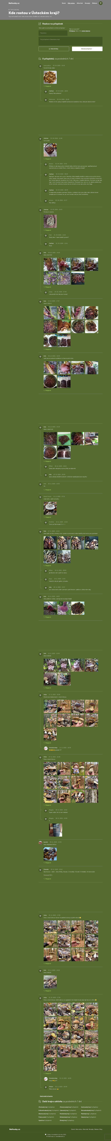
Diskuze (94, 3)
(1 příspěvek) (88, 1114)
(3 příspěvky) (68, 1117)
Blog (100, 1129)
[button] (54, 49)
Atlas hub (80, 3)
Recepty (87, 3)
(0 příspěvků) (49, 1110)
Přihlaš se (72, 31)
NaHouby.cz (14, 3)
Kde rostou (71, 3)
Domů (64, 3)
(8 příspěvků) (69, 1107)
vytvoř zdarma (86, 31)
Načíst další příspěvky (46, 1096)
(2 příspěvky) (47, 1107)
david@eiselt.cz (60, 1136)
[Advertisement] (22, 49)
